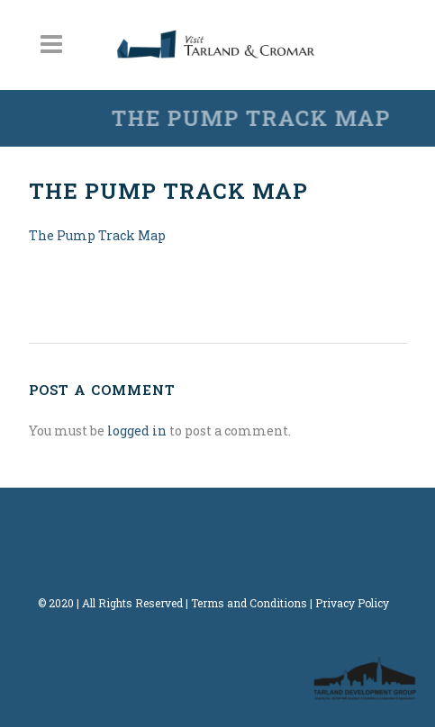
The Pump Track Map (97, 235)
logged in (137, 430)
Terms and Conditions (249, 603)
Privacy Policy (352, 603)
